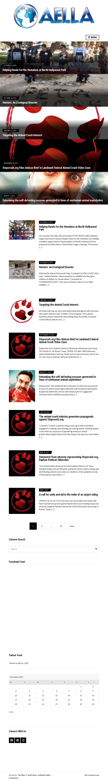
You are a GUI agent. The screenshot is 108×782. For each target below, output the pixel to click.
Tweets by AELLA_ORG (19, 663)
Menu (92, 37)
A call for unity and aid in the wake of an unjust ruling (68, 494)
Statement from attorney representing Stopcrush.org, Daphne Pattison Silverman (69, 458)
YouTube (23, 740)
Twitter (17, 740)
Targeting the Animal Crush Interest (22, 135)
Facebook (11, 740)
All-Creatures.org (91, 775)
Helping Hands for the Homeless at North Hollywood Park (34, 70)
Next (72, 526)
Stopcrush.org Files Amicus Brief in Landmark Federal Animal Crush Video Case (46, 167)
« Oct (11, 712)
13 (61, 526)
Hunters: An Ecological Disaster (20, 102)
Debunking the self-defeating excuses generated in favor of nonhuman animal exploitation (53, 200)
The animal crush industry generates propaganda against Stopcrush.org (66, 418)
